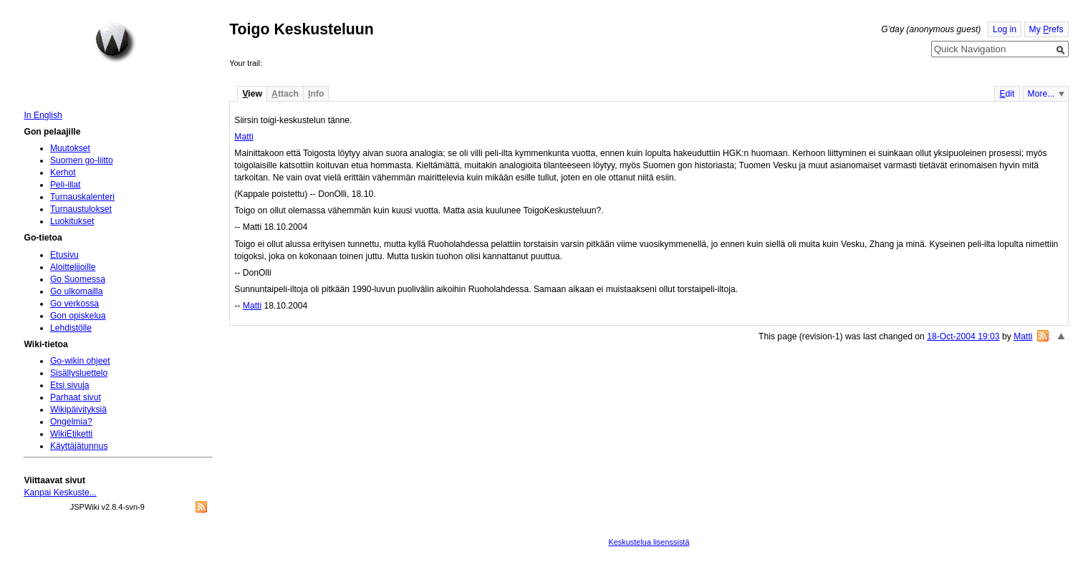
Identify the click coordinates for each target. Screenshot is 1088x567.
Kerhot (63, 173)
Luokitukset (72, 221)
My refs (1046, 29)
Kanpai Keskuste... (60, 493)
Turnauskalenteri (82, 197)
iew (251, 94)
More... (1041, 94)
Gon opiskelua (78, 316)
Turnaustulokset (81, 209)
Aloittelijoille (73, 267)
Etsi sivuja (70, 385)
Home (115, 42)
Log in (1004, 29)
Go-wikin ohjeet (80, 361)
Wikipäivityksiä (78, 409)
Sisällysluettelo (78, 373)
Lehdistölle (71, 328)
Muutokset (70, 148)
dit (1006, 94)
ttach (285, 94)
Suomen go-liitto (81, 160)
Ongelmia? (71, 422)
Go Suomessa (77, 279)
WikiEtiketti (71, 434)
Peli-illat (65, 185)
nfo (316, 94)
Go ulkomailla (76, 291)
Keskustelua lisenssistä (648, 542)
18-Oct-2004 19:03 (963, 336)
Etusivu (64, 255)
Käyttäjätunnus (78, 446)
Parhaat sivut (75, 397)
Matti (243, 137)
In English (43, 115)
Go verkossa (74, 304)
